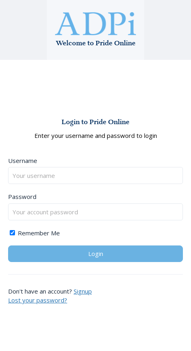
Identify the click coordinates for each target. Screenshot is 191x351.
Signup (83, 291)
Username (22, 160)
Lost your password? (37, 300)
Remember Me (35, 233)
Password (22, 196)
